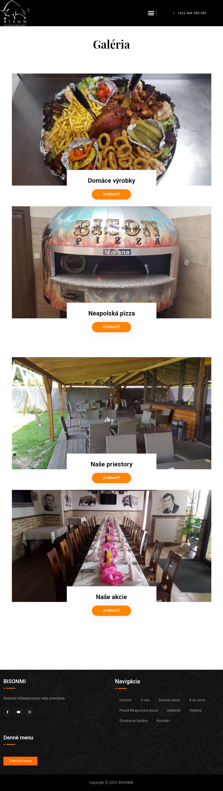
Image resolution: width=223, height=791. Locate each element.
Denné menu (169, 700)
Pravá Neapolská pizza (138, 710)
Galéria (195, 710)
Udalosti (174, 710)
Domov (125, 700)
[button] (151, 13)
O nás (145, 700)
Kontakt (163, 721)
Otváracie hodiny (133, 721)
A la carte (197, 700)
